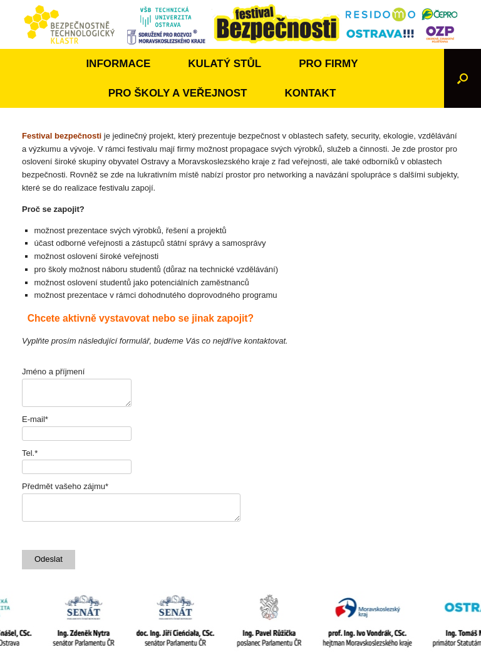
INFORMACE (118, 64)
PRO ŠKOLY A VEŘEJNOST (177, 93)
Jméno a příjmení (53, 371)
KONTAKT (310, 93)
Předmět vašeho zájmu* (65, 486)
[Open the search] (462, 78)
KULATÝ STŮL (224, 64)
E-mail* (35, 419)
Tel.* (30, 453)
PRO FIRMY (328, 64)
